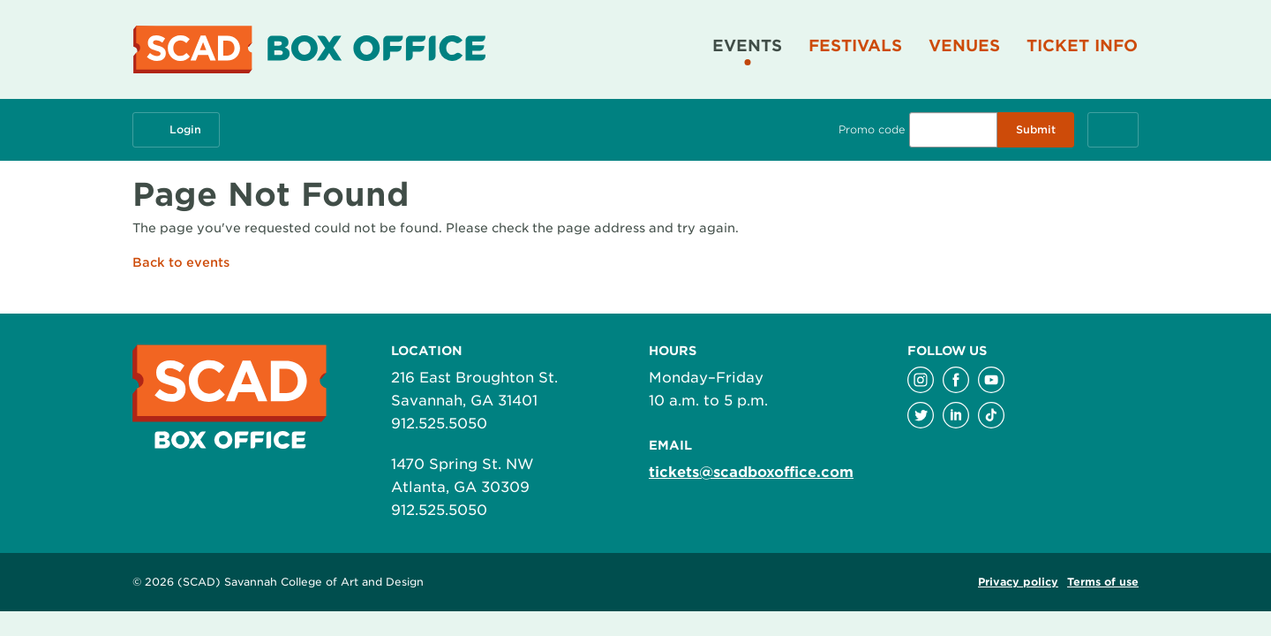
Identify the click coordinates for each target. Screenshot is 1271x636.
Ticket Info (1082, 45)
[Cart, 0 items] (1113, 130)
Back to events (180, 262)
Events (747, 45)
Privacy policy (1018, 581)
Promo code (872, 129)
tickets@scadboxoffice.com (751, 472)
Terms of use (1103, 581)
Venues (964, 45)
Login (176, 130)
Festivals (855, 45)
